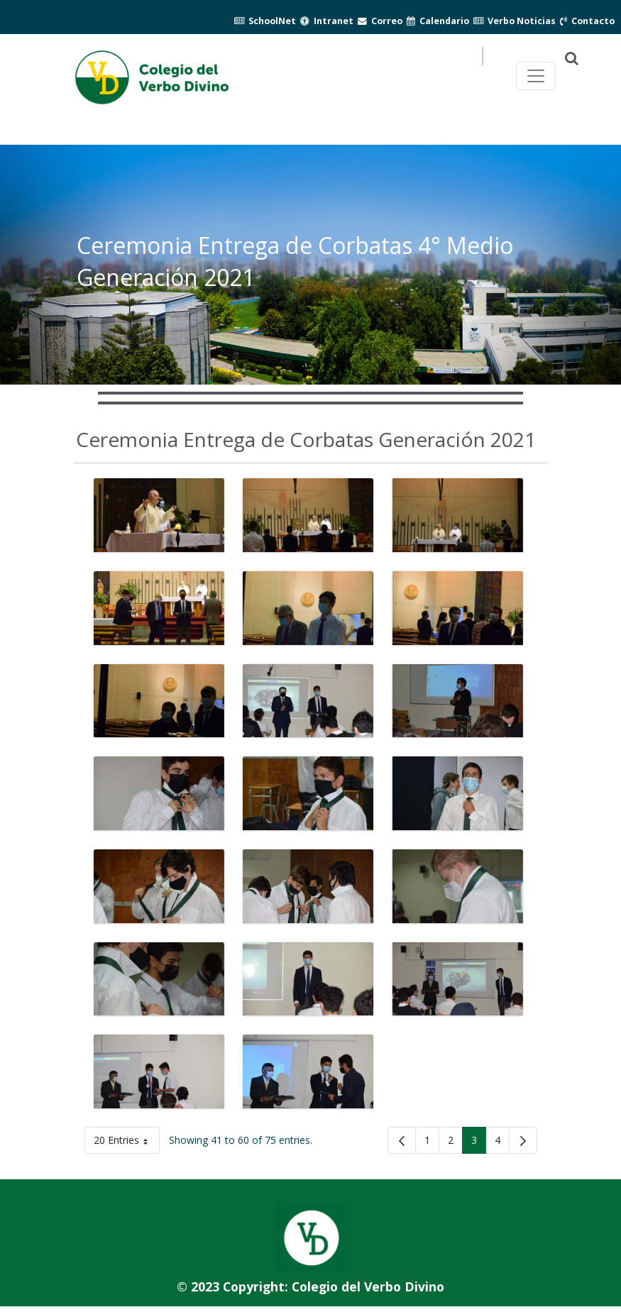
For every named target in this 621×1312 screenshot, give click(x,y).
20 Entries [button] (127, 1142)
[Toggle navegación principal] (536, 76)
